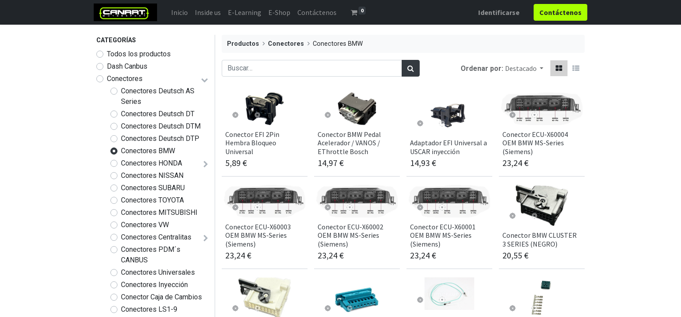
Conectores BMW (148, 151)
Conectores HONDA (151, 163)
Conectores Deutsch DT (157, 114)
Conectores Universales (158, 272)
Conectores (125, 78)
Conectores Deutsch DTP (160, 138)
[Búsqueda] (411, 68)
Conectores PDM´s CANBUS (150, 254)
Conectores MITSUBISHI (159, 212)
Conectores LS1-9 (149, 309)
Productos (243, 44)
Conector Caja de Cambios (161, 297)
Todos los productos (139, 54)
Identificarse (496, 12)
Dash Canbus (127, 66)
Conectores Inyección (154, 284)
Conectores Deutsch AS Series (157, 96)
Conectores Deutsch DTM (161, 126)
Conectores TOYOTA (152, 200)
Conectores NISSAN (152, 175)
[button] (524, 68)
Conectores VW (145, 225)
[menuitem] (182, 12)
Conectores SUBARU (153, 188)
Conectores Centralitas (156, 237)
